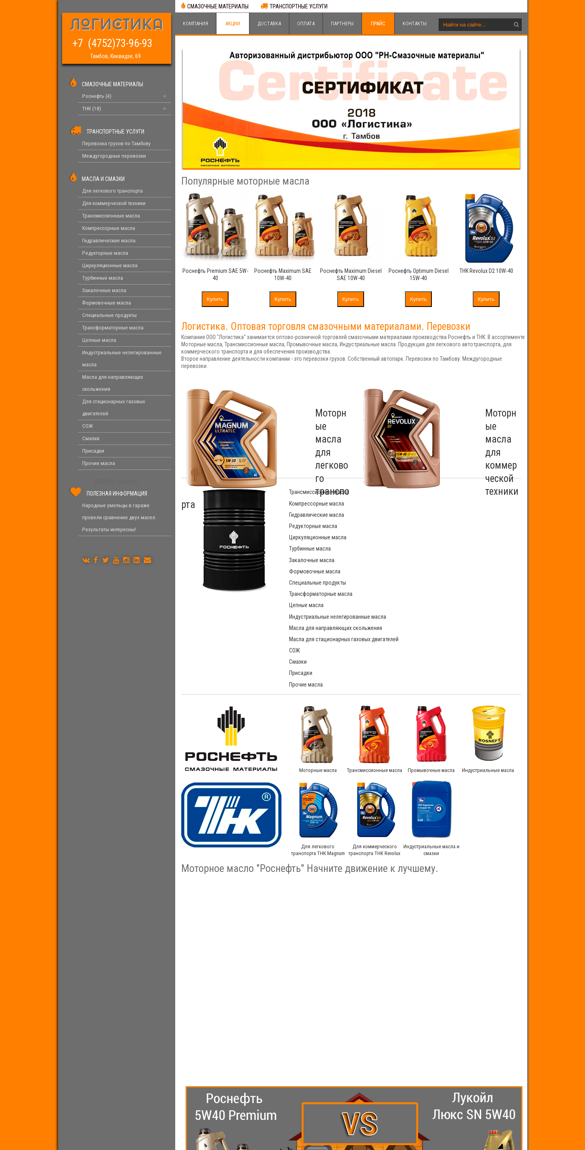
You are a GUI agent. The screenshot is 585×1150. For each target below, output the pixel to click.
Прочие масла (419, 590)
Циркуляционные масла (317, 515)
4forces (439, 1139)
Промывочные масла (431, 676)
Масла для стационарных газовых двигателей (443, 564)
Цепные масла (306, 548)
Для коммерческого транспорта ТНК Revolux (374, 759)
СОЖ (294, 578)
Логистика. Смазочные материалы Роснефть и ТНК (230, 1139)
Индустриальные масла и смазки (431, 759)
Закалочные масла (311, 526)
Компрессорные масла (430, 492)
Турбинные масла (423, 515)
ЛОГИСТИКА (116, 26)
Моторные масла (318, 676)
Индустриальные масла (488, 676)
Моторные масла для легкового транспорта (302, 426)
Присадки (300, 590)
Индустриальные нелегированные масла (451, 548)
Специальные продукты (317, 537)
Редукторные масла (427, 503)
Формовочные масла (428, 526)
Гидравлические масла (316, 503)
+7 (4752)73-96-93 (115, 43)
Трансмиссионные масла (319, 492)
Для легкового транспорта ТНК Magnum (317, 763)
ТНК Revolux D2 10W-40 (486, 271)
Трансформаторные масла (434, 537)
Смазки (411, 578)
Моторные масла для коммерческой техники (475, 426)
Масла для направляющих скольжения (335, 560)
